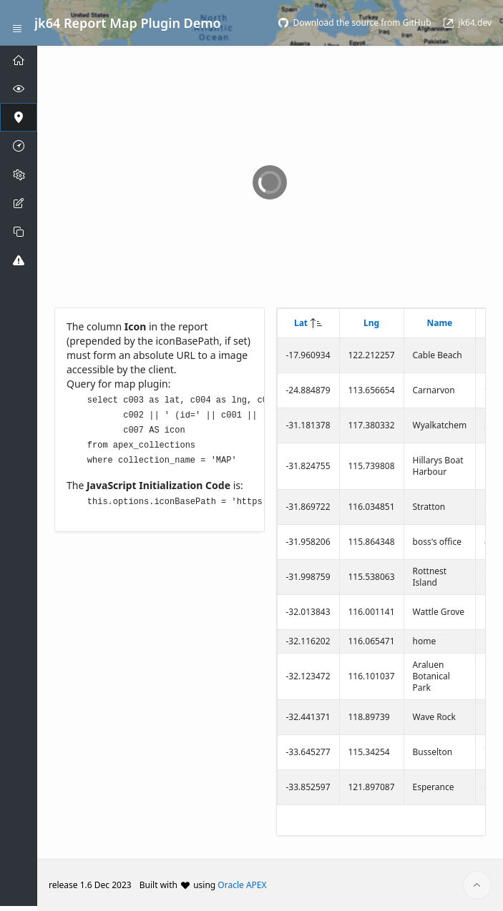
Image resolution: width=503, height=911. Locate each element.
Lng (371, 323)
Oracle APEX (242, 885)
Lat (301, 323)
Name (439, 323)
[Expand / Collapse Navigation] (17, 23)
